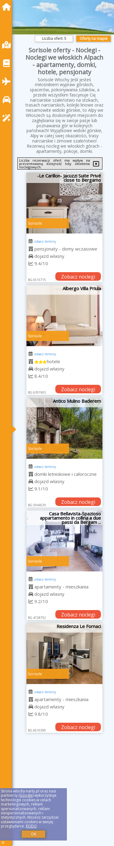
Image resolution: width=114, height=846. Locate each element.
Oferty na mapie (94, 38)
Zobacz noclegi (78, 276)
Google (26, 795)
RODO (31, 826)
